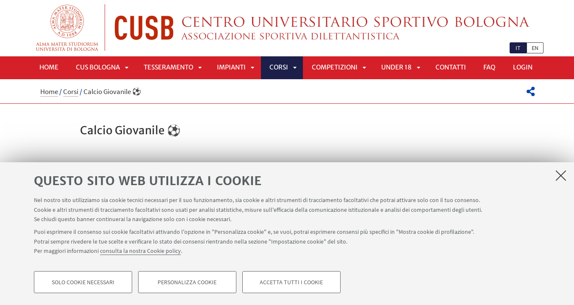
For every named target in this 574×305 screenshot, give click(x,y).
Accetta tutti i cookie (291, 282)
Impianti (231, 67)
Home (48, 67)
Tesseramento (168, 67)
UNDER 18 (396, 67)
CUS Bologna (98, 67)
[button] (530, 91)
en (535, 48)
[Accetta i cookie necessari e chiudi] (561, 175)
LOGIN (522, 67)
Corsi (278, 67)
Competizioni (335, 67)
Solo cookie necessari (83, 282)
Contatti (450, 67)
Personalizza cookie (187, 282)
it (518, 48)
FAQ (489, 67)
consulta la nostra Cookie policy (140, 251)
